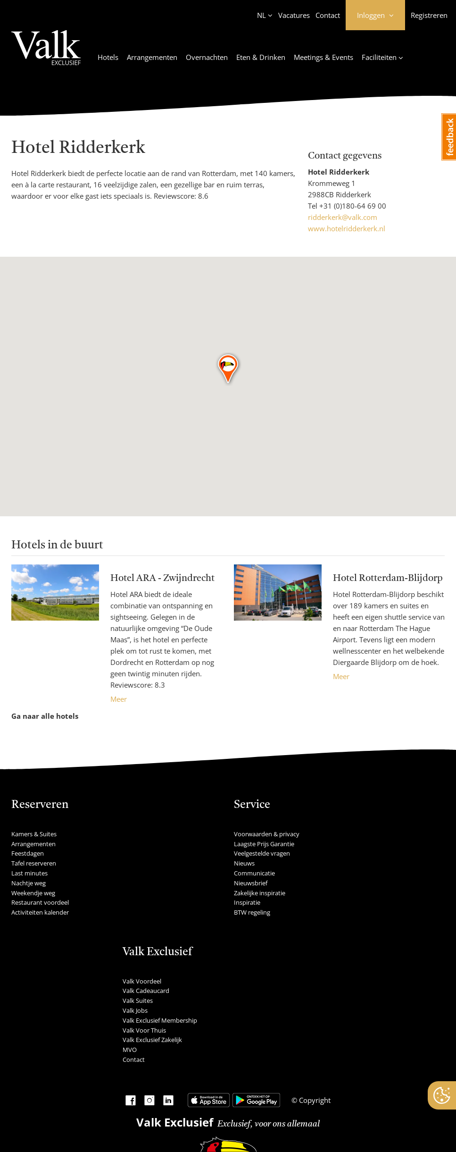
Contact (327, 15)
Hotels (108, 57)
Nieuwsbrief (250, 883)
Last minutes (29, 873)
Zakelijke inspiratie (259, 893)
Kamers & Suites (34, 834)
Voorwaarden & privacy (266, 834)
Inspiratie (247, 902)
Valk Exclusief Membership (160, 1020)
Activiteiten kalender (40, 912)
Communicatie (254, 873)
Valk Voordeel (142, 981)
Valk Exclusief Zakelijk (152, 1039)
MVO (130, 1049)
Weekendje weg (33, 893)
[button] (228, 370)
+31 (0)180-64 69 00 (352, 205)
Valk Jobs (135, 1010)
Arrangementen (152, 57)
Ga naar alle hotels (44, 716)
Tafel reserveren (33, 863)
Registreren (429, 15)
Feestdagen (27, 853)
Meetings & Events (323, 57)
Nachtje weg (28, 883)
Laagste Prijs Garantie (264, 844)
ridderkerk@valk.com (342, 217)
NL (261, 15)
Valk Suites (138, 1000)
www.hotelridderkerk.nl (346, 228)
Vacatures (294, 15)
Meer (118, 699)
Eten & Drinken (260, 57)
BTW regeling (252, 912)
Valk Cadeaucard (146, 990)
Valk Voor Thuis (144, 1030)
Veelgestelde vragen (262, 853)
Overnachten (207, 57)
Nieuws (244, 863)
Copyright (314, 1100)
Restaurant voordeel (40, 902)
